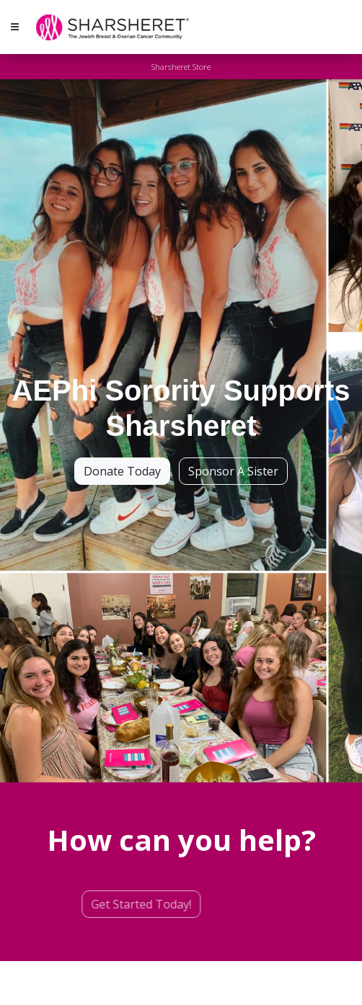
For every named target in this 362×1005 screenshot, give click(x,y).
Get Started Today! (119, 904)
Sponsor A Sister (233, 471)
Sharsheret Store (181, 66)
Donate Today (122, 471)
